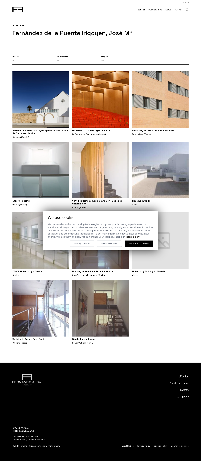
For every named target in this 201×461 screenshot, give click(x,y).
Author (178, 9)
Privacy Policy (143, 446)
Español (185, 2)
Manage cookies (82, 243)
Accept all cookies (139, 243)
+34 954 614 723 (30, 436)
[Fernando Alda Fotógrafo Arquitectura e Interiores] (17, 9)
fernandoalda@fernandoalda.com (28, 439)
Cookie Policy (132, 236)
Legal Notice (128, 446)
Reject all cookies (109, 243)
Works (141, 9)
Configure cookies (180, 446)
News (168, 9)
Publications (155, 9)
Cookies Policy (161, 446)
